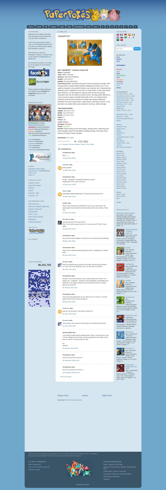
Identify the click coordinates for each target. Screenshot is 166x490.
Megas (119, 131)
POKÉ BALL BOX (131, 315)
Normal (119, 178)
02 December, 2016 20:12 (71, 360)
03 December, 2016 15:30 (71, 372)
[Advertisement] (84, 388)
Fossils (119, 135)
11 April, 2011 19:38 (69, 184)
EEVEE (127, 248)
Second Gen (121, 96)
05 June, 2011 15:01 (69, 269)
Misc (69, 27)
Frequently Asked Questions (126, 213)
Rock (118, 184)
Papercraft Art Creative (35, 217)
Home (31, 27)
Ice (118, 176)
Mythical (119, 139)
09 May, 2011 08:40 (69, 241)
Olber (30, 145)
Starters (119, 124)
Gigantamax (120, 133)
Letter (72, 138)
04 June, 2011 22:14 (69, 255)
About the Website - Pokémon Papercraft (131, 231)
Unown (119, 143)
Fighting (119, 163)
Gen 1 (96, 27)
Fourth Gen (120, 100)
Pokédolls (120, 114)
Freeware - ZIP (33, 196)
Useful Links (32, 173)
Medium (77, 144)
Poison (119, 180)
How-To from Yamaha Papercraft (39, 467)
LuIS (29, 147)
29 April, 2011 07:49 (69, 229)
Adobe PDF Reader (34, 185)
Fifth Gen (120, 102)
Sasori (65, 191)
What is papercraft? (34, 464)
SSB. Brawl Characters (124, 147)
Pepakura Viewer (34, 183)
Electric (119, 159)
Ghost (118, 170)
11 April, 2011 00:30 (69, 158)
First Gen (120, 94)
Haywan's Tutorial (34, 469)
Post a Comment (65, 377)
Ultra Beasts (121, 141)
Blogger (86, 484)
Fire (118, 165)
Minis (118, 116)
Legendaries (121, 137)
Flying (118, 167)
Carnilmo (31, 143)
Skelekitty (120, 81)
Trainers (119, 145)
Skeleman (31, 141)
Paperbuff (120, 84)
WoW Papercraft (33, 204)
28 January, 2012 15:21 (70, 287)
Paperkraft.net (33, 211)
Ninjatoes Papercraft (35, 209)
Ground (71, 144)
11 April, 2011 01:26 (69, 170)
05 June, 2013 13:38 (69, 314)
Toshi (30, 139)
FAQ (88, 27)
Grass (118, 172)
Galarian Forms (122, 126)
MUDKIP (128, 281)
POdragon (120, 79)
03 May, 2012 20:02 (69, 302)
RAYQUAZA (129, 332)
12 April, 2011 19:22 (69, 196)
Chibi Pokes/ (121, 118)
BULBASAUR (129, 297)
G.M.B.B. (66, 165)
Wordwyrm (66, 219)
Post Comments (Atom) (74, 400)
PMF (118, 77)
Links (62, 27)
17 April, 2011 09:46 (69, 213)
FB (46, 27)
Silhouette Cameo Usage (36, 169)
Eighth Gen (120, 108)
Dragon (119, 157)
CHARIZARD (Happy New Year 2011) (131, 366)
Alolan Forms (121, 129)
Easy (118, 57)
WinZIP (30, 190)
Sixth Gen (120, 104)
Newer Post (63, 395)
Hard (118, 61)
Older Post (107, 395)
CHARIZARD (129, 264)
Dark (118, 155)
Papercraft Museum (34, 222)
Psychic (119, 182)
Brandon (65, 144)
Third (87, 144)
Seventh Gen (121, 106)
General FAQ (32, 171)
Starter (83, 144)
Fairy (118, 161)
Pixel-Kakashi (121, 75)
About (39, 27)
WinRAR (31, 188)
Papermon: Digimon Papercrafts (38, 206)
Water (92, 144)
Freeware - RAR (33, 193)
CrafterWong (32, 149)
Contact (53, 27)
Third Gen (120, 98)
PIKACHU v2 (129, 348)
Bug (118, 153)
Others (119, 88)
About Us (31, 175)
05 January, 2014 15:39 (70, 348)
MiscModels (79, 27)
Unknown (66, 308)
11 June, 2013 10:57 (69, 326)
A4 (67, 138)
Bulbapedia (32, 219)
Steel (118, 186)
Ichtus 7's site (32, 214)
